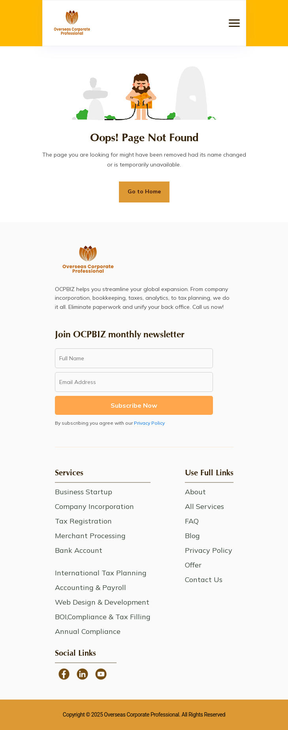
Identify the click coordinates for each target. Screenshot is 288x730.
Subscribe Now (134, 405)
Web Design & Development (102, 602)
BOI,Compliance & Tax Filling (103, 616)
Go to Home (144, 191)
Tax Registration (83, 521)
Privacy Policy (149, 423)
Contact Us (203, 579)
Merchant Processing (90, 535)
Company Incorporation (94, 506)
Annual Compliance (87, 631)
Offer (193, 564)
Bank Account (78, 550)
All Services (204, 506)
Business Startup (83, 491)
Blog (192, 535)
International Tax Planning (101, 572)
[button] (234, 23)
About (195, 491)
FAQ (192, 521)
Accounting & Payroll (90, 587)
